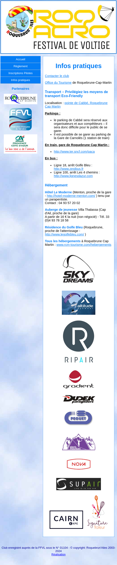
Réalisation (58, 554)
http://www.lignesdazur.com (73, 176)
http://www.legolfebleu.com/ (64, 234)
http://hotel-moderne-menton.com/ (71, 196)
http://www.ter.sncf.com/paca (74, 151)
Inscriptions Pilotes (20, 73)
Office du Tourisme (58, 82)
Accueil (20, 59)
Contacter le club (57, 76)
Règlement (21, 66)
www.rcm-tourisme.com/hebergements (83, 244)
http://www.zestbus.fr (69, 169)
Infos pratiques (20, 80)
